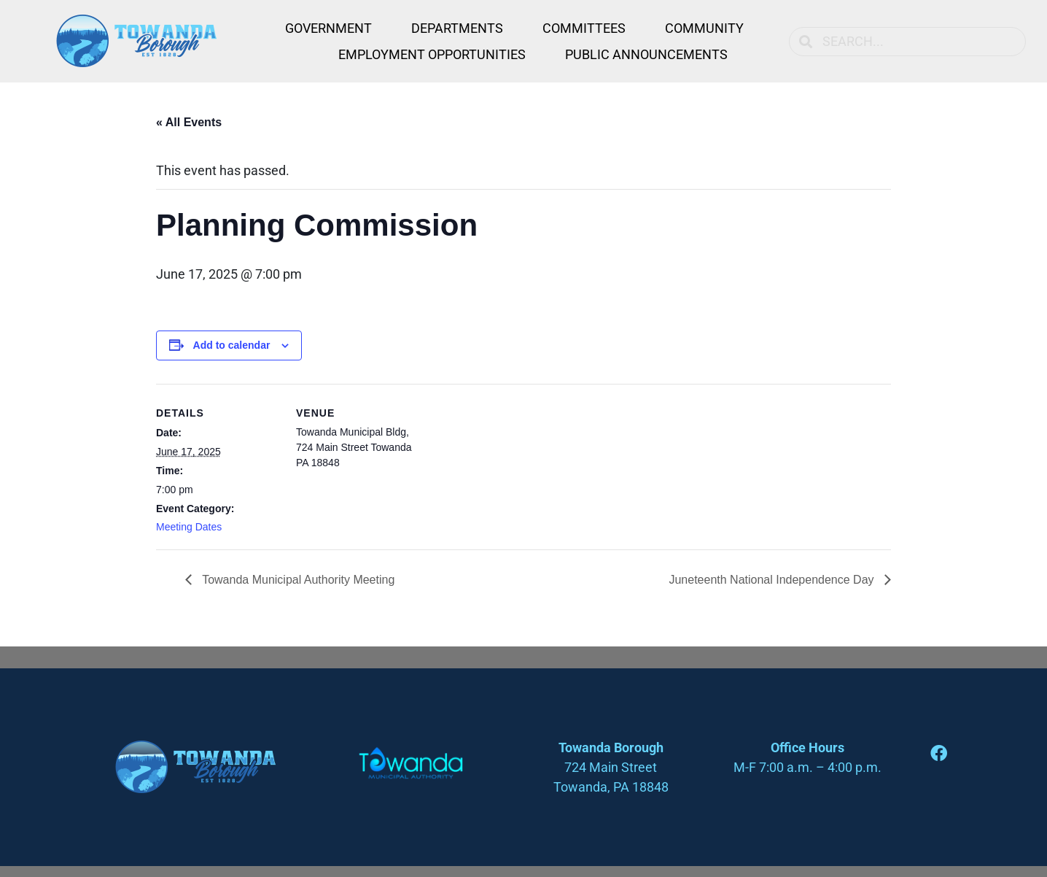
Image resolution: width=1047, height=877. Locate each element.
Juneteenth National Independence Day (773, 579)
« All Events (189, 122)
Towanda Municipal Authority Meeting (296, 579)
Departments (457, 28)
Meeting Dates (189, 527)
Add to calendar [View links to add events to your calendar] (231, 345)
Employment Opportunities (432, 54)
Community (704, 28)
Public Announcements (646, 54)
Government (328, 28)
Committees (584, 28)
